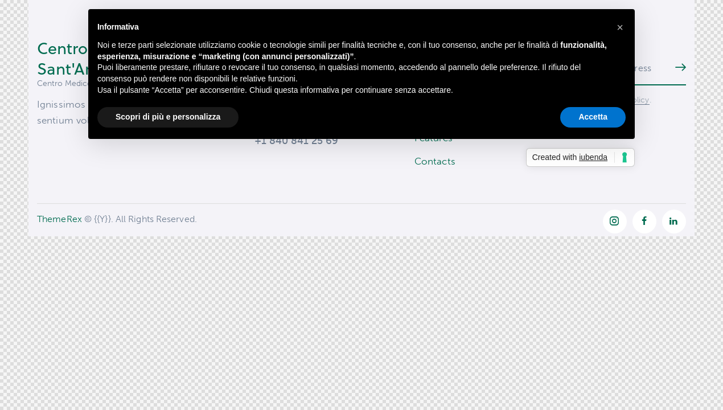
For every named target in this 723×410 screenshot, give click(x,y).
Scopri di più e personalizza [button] (168, 116)
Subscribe (677, 68)
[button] (620, 27)
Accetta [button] (592, 116)
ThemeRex (59, 220)
